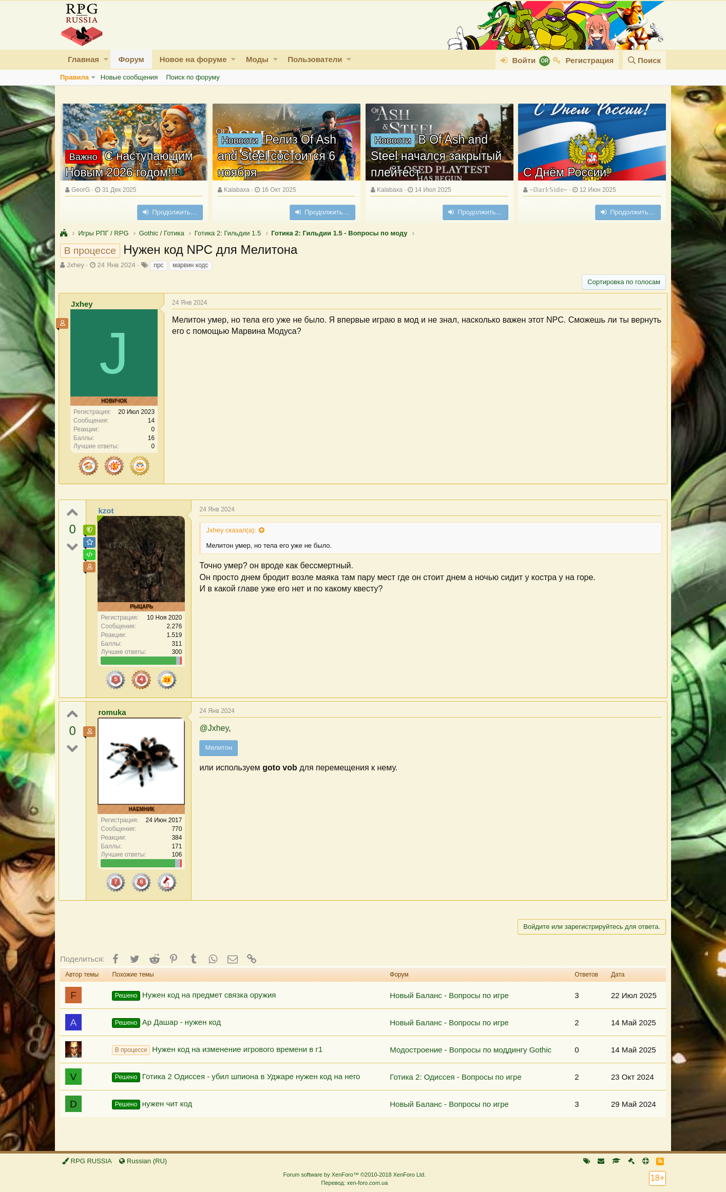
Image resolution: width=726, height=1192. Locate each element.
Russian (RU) (143, 1161)
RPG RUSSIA (87, 1161)
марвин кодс (190, 265)
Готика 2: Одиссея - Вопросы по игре (456, 1076)
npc (158, 265)
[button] (106, 59)
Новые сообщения (129, 77)
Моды (257, 59)
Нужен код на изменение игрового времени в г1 (217, 1050)
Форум (131, 59)
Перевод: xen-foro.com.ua (354, 1183)
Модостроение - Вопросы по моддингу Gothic (470, 1049)
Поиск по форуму (192, 77)
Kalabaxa (237, 189)
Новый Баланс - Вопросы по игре (449, 995)
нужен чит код (152, 1104)
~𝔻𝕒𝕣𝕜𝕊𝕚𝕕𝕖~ (548, 189)
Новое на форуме (193, 59)
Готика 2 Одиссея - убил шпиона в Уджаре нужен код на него (236, 1077)
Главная (83, 59)
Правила (74, 77)
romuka (113, 712)
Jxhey (75, 265)
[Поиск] (644, 60)
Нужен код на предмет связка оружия (194, 995)
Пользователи (315, 59)
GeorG (80, 189)
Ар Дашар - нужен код (166, 1023)
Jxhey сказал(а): (232, 530)
